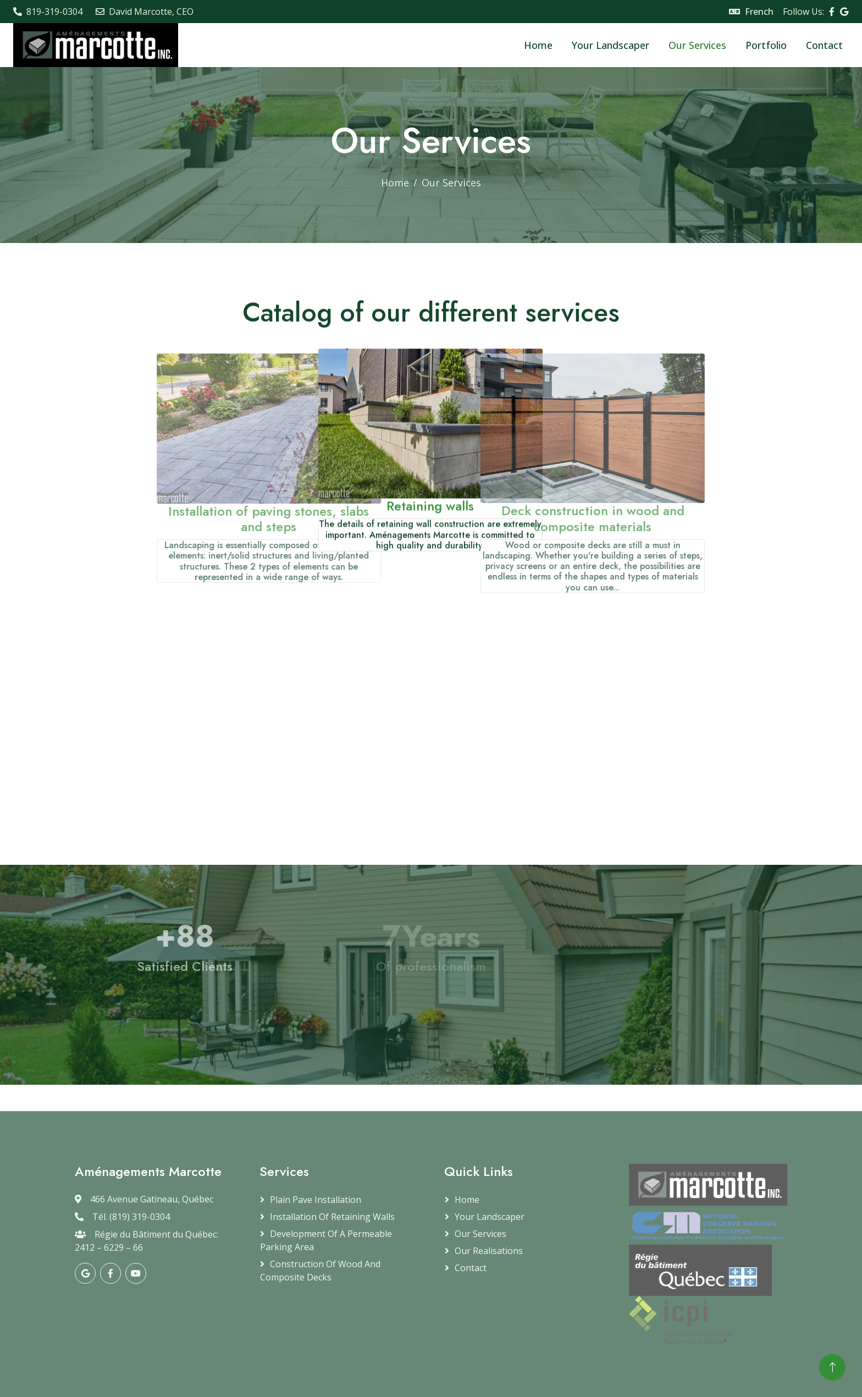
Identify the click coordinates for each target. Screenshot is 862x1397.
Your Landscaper (610, 45)
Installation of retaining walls (332, 1217)
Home (538, 45)
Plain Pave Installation (315, 1200)
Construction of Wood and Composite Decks (320, 1270)
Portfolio (766, 45)
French (759, 11)
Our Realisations (489, 1251)
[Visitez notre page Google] (844, 11)
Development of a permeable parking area (326, 1240)
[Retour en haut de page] (832, 1367)
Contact (824, 45)
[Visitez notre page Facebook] (831, 11)
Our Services (697, 45)
